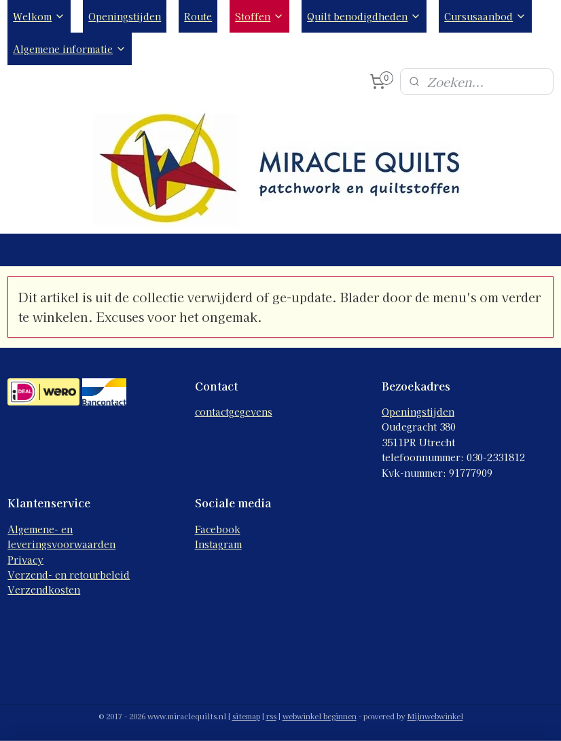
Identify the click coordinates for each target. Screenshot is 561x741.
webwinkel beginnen (320, 715)
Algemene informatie (69, 49)
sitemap (246, 715)
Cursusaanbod (485, 16)
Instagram (218, 544)
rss (271, 715)
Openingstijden (124, 16)
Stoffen (259, 16)
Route (198, 16)
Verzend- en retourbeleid (68, 574)
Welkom (39, 16)
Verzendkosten (43, 589)
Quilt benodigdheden (364, 16)
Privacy (25, 559)
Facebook (217, 529)
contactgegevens (233, 411)
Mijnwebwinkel (435, 715)
